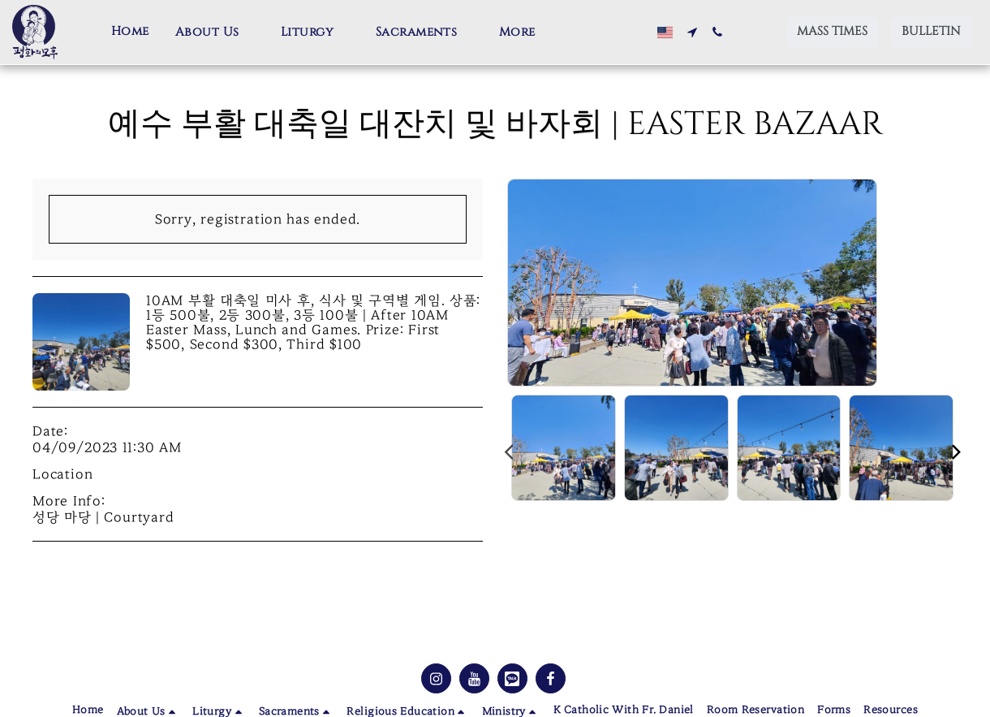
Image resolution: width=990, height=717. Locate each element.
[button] (215, 32)
